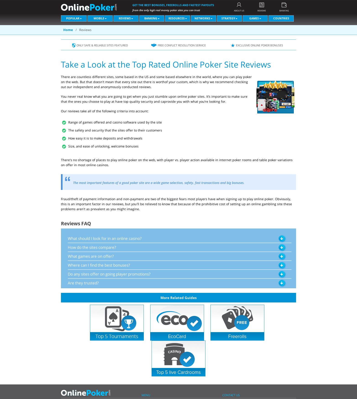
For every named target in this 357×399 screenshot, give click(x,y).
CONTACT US (231, 395)
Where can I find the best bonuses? (99, 265)
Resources (177, 18)
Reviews (126, 18)
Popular (74, 18)
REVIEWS (261, 10)
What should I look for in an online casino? (105, 238)
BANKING (284, 10)
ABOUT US (239, 10)
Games (255, 18)
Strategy (229, 18)
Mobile (100, 18)
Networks (203, 18)
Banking (152, 18)
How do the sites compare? (92, 247)
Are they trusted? (83, 283)
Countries (281, 18)
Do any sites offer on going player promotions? (109, 274)
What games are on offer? (91, 256)
